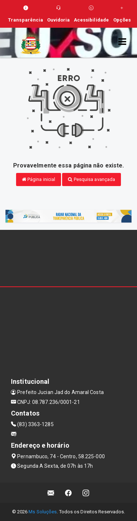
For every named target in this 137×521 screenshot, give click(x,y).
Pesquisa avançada (91, 179)
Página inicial (39, 179)
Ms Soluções (42, 511)
